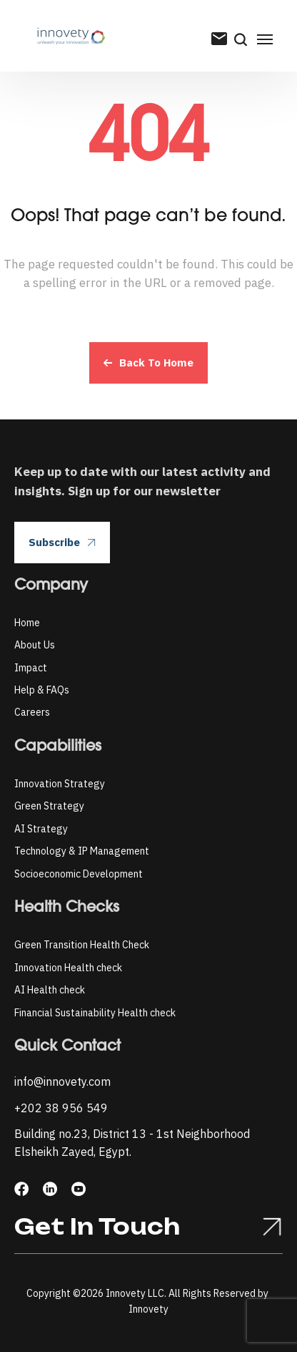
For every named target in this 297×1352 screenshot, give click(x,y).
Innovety (148, 1309)
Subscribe (62, 542)
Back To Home (148, 362)
